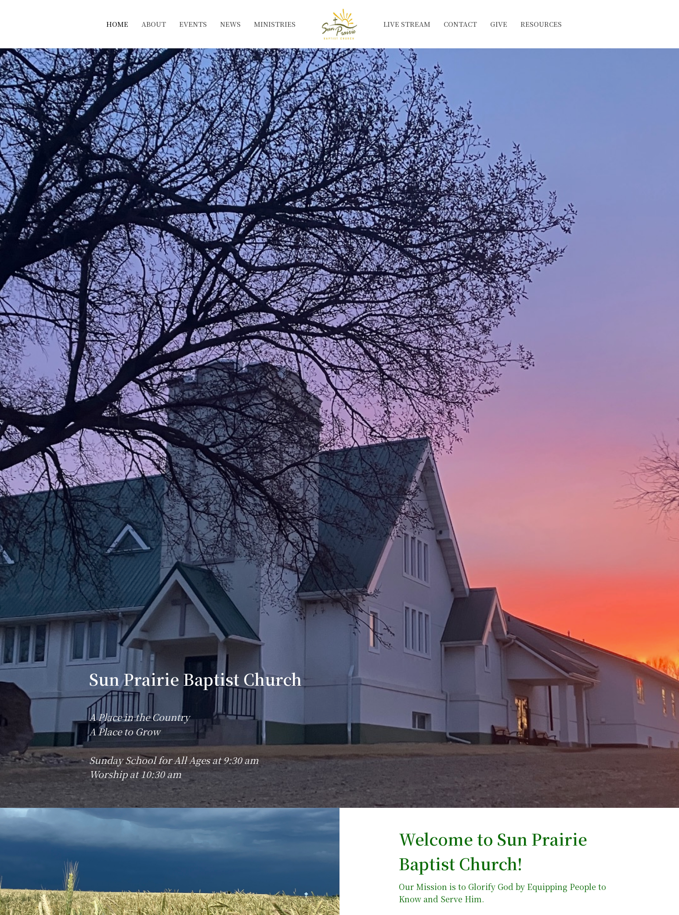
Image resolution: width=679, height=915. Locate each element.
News (230, 24)
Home (117, 24)
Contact (460, 24)
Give (498, 24)
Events (193, 24)
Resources (541, 24)
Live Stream (406, 24)
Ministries (275, 24)
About (153, 24)
